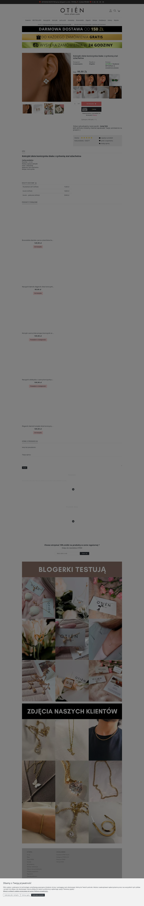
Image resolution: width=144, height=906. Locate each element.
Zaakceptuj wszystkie (38, 895)
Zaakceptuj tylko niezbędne (11, 895)
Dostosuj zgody (26, 895)
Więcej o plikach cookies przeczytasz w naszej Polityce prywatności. (25, 891)
